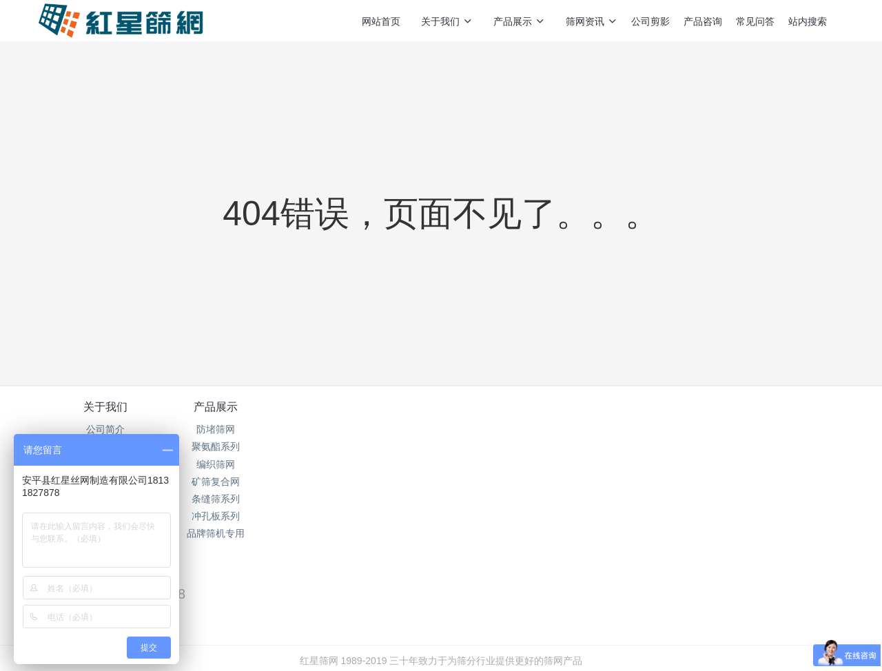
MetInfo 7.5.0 (419, 641)
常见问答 (755, 21)
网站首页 (381, 21)
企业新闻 (374, 464)
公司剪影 (650, 21)
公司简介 (105, 429)
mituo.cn (527, 641)
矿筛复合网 (240, 481)
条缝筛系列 (240, 498)
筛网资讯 (591, 21)
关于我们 (447, 21)
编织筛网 (239, 464)
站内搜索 (807, 21)
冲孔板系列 (240, 516)
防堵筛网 (239, 429)
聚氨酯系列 (240, 446)
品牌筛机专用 (240, 533)
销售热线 (676, 416)
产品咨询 (703, 21)
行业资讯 (374, 446)
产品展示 (519, 21)
